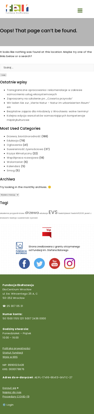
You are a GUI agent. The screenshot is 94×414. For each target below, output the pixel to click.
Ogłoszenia (14, 145)
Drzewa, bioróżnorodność (24, 136)
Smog (11, 170)
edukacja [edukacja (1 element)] (44, 213)
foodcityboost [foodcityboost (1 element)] (64, 213)
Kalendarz (13, 166)
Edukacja (13, 140)
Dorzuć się (9, 388)
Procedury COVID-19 (16, 396)
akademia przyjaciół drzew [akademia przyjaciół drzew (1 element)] (12, 213)
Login (10, 404)
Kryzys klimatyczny (19, 153)
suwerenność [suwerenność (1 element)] (23, 218)
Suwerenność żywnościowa (25, 149)
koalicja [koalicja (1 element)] (13, 218)
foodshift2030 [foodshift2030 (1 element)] (77, 213)
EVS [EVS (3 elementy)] (53, 212)
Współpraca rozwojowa (22, 157)
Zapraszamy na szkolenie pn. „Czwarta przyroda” (40, 98)
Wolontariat (15, 162)
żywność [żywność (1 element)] (34, 218)
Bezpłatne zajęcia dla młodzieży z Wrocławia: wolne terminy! (48, 111)
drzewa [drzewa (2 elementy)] (32, 212)
